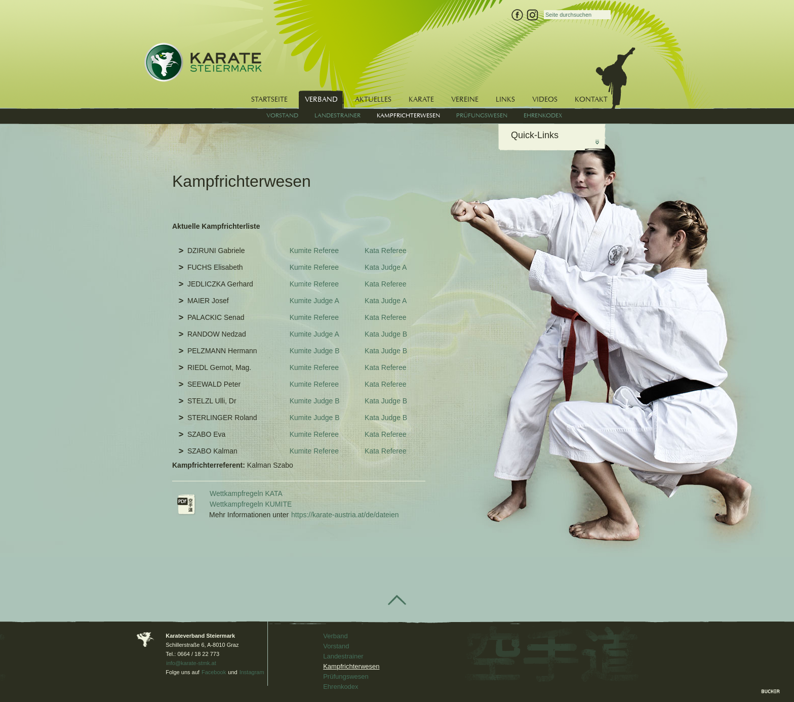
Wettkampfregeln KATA (246, 493)
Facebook (214, 672)
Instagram (252, 672)
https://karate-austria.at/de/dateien (345, 515)
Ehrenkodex (340, 686)
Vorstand (336, 646)
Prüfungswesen (346, 676)
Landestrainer (343, 656)
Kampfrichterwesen (351, 666)
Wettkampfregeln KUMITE (251, 504)
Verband (335, 636)
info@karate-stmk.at (191, 663)
